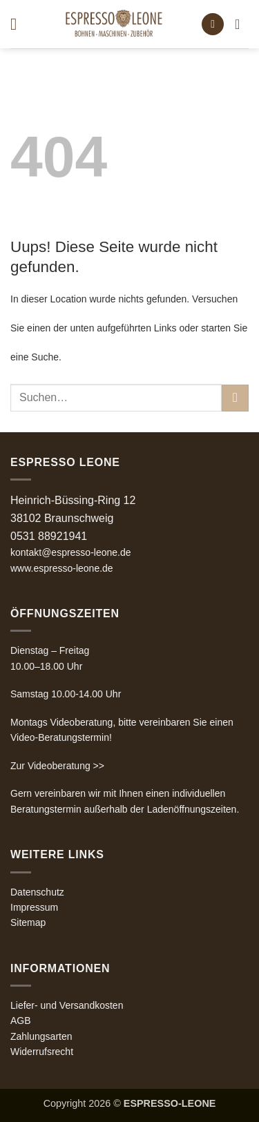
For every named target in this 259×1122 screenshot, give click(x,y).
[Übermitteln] (235, 398)
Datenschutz (37, 892)
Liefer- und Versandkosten (66, 1005)
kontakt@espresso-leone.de (70, 552)
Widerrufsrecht (41, 1051)
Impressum (34, 907)
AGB (20, 1020)
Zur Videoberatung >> (57, 765)
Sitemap (28, 922)
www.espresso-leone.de (61, 568)
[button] (18, 24)
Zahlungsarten (41, 1036)
